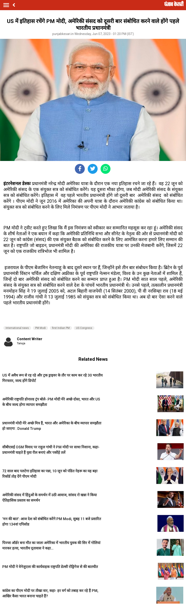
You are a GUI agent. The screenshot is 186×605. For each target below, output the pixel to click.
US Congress (84, 328)
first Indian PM (61, 328)
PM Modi (40, 328)
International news (17, 328)
